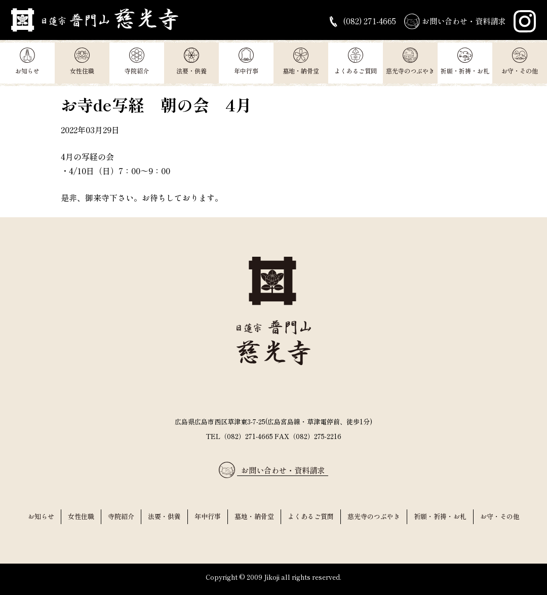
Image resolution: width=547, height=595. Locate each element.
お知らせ (27, 61)
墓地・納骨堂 (301, 61)
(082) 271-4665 (354, 22)
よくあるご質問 (355, 61)
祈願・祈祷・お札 (465, 61)
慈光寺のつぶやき (410, 61)
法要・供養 (191, 61)
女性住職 (82, 61)
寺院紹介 (137, 61)
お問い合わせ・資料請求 (451, 22)
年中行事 (246, 61)
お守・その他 (519, 61)
